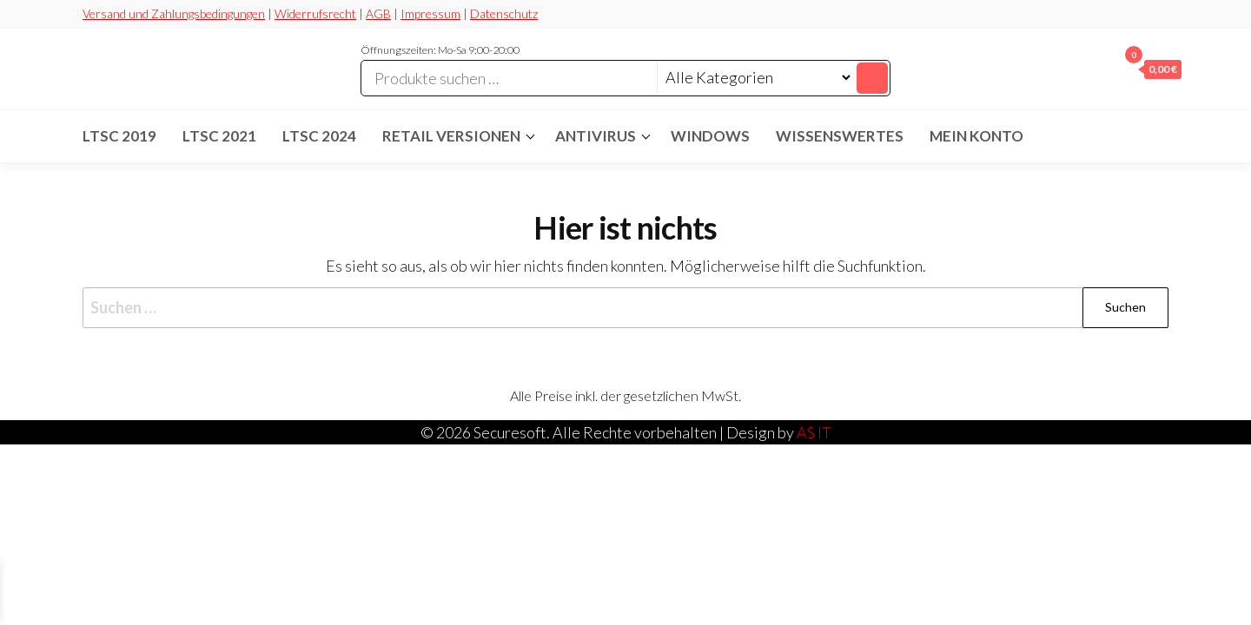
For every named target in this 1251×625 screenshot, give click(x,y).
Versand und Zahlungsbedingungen (174, 13)
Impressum (430, 13)
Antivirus (595, 136)
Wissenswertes (840, 136)
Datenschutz (504, 13)
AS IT (814, 432)
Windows (710, 136)
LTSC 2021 (219, 136)
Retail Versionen (451, 136)
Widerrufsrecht (315, 13)
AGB (378, 13)
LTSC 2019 (119, 136)
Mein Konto (976, 136)
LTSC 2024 (319, 136)
